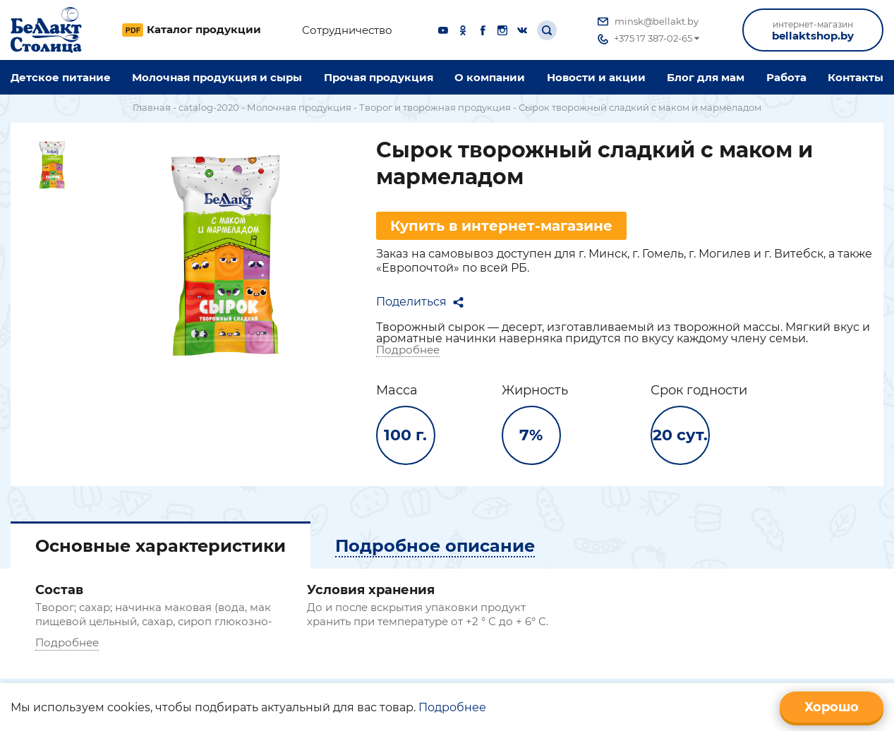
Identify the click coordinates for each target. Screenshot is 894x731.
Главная (152, 107)
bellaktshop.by (813, 30)
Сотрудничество (347, 30)
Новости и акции (596, 77)
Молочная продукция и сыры (217, 77)
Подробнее (408, 349)
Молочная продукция (299, 107)
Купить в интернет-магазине (501, 225)
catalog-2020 (209, 107)
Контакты (855, 77)
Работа (786, 77)
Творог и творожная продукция (435, 107)
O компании (489, 77)
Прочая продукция (378, 77)
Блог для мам (705, 77)
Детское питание (61, 77)
